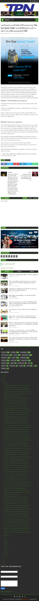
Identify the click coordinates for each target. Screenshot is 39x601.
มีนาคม (5, 552)
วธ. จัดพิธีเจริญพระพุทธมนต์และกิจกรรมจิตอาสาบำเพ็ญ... (16, 505)
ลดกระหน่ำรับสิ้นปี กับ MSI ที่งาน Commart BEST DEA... (16, 515)
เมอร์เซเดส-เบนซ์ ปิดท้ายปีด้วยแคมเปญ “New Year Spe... (16, 528)
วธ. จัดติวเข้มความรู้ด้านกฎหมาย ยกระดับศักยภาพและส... (16, 429)
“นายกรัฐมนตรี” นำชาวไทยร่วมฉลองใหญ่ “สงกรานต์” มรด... (17, 490)
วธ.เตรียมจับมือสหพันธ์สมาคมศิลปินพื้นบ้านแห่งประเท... (16, 419)
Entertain (22, 357)
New (29, 363)
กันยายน (6, 539)
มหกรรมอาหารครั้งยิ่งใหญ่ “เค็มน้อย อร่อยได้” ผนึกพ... (15, 507)
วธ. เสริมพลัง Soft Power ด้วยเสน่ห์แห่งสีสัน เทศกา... (15, 404)
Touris (21, 365)
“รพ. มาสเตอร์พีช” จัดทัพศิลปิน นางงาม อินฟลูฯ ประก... (16, 496)
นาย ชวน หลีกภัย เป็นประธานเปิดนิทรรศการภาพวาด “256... (17, 520)
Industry (4, 363)
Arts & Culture (5, 355)
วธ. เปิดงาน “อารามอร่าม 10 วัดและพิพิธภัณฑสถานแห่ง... (17, 414)
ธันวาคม (6, 383)
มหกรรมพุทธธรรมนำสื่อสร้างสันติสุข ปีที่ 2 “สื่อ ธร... (15, 480)
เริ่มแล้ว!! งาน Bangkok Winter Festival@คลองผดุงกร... (16, 459)
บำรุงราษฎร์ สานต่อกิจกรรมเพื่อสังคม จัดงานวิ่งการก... (16, 444)
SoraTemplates (11, 599)
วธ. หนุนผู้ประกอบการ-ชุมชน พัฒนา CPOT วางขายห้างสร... (17, 448)
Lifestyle (4, 352)
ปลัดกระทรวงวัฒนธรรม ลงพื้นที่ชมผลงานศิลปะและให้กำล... (17, 484)
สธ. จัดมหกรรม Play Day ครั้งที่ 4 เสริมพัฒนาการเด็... (15, 461)
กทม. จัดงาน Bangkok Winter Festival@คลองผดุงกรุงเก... (16, 471)
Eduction (4, 368)
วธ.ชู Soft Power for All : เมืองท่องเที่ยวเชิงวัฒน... (15, 488)
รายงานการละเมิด (6, 591)
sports (13, 357)
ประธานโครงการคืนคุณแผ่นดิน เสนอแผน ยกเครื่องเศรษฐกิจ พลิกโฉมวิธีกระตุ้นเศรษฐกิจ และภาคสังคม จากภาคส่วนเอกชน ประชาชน (23, 339)
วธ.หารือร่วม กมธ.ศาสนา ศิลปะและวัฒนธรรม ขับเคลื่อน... (17, 467)
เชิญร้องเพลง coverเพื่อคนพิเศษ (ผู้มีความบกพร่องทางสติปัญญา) (23, 274)
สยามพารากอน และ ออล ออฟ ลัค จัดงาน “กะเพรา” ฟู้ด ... (16, 524)
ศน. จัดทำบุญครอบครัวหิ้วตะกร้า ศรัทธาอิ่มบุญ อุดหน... (16, 454)
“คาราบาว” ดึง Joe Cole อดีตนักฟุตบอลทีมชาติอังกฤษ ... (16, 513)
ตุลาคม (5, 537)
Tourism (4, 360)
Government (24, 352)
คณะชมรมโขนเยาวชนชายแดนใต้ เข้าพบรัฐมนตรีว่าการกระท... (18, 482)
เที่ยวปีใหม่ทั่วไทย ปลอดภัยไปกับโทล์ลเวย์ (12, 395)
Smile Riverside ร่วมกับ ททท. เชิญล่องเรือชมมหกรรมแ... (16, 511)
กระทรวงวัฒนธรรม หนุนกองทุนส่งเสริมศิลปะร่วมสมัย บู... (16, 425)
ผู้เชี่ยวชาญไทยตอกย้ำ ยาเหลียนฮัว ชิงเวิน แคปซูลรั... (15, 465)
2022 (3, 558)
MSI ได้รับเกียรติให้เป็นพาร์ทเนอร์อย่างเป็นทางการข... (16, 475)
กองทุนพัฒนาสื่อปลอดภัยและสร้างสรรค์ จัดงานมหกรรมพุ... (17, 456)
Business (8, 160)
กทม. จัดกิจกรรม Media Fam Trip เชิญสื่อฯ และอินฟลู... (16, 463)
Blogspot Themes (25, 599)
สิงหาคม (6, 541)
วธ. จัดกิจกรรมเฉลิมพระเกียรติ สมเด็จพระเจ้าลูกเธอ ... (16, 499)
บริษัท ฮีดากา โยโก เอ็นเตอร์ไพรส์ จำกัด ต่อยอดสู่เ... (15, 421)
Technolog (12, 365)
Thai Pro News (8, 264)
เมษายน (6, 550)
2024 (3, 379)
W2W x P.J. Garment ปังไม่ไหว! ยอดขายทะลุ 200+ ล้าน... (16, 431)
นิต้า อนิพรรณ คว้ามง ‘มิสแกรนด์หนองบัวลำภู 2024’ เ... (16, 433)
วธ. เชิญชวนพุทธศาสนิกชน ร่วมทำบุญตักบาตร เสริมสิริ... (16, 385)
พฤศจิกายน (6, 535)
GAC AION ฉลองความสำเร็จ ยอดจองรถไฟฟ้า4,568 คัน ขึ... (17, 435)
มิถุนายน (6, 545)
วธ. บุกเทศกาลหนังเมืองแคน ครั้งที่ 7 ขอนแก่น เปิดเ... (15, 477)
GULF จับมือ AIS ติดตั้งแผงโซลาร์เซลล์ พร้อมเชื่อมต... (15, 406)
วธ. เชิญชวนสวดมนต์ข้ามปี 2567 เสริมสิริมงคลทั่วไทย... (16, 408)
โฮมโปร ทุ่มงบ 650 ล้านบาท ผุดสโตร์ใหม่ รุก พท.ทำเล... (16, 442)
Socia (28, 365)
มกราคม (6, 556)
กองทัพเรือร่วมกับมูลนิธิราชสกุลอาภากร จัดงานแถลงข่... (16, 412)
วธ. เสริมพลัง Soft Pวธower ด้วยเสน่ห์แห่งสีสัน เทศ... (15, 416)
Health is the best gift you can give (11, 494)
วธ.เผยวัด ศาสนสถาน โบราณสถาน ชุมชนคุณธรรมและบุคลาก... (18, 391)
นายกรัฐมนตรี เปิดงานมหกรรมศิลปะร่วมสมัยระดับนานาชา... (17, 486)
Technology (24, 360)
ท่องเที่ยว (12, 363)
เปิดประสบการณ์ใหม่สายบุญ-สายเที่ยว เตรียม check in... (16, 530)
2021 (3, 561)
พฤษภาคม (6, 547)
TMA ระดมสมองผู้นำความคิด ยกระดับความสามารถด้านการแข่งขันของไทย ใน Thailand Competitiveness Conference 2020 (23, 283)
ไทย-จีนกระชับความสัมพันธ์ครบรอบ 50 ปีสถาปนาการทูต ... (17, 393)
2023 (3, 381)
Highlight (4, 357)
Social (15, 355)
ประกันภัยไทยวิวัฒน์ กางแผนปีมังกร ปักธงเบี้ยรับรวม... (16, 469)
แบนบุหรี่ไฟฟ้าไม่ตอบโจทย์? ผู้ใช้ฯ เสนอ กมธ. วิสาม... (15, 423)
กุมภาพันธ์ (6, 554)
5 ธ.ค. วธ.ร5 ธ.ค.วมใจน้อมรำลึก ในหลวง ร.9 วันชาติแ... (16, 517)
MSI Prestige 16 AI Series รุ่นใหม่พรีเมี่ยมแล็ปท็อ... (15, 402)
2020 (3, 563)
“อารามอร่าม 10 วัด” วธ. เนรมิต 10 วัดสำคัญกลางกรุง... (16, 473)
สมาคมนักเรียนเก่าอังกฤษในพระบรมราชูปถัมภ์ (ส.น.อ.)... (16, 450)
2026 (3, 375)
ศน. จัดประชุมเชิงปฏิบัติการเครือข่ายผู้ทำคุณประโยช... (16, 522)
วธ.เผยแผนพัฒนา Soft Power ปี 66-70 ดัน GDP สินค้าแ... (16, 446)
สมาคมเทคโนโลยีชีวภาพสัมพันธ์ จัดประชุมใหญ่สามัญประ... (17, 492)
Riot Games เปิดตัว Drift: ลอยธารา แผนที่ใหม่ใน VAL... (16, 501)
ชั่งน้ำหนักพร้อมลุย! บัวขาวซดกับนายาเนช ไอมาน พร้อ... (16, 526)
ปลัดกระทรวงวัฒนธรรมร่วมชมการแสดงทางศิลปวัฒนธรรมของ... (18, 440)
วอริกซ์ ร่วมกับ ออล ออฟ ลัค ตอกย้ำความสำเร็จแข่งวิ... (16, 400)
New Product (25, 355)
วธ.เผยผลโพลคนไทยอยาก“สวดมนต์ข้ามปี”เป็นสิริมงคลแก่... (17, 389)
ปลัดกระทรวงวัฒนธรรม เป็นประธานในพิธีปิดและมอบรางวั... (17, 532)
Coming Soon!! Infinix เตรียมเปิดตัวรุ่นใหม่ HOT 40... (15, 503)
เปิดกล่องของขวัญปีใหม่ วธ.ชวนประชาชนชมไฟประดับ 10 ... (17, 410)
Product (4, 365)
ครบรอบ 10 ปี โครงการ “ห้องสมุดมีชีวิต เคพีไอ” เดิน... (15, 397)
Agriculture (21, 363)
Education (13, 360)
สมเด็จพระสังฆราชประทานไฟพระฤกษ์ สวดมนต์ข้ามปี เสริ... (17, 437)
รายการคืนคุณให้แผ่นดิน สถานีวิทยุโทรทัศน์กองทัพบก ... (16, 452)
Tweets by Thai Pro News (7, 268)
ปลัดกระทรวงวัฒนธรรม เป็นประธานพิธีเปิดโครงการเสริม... (17, 509)
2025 (3, 377)
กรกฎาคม (6, 543)
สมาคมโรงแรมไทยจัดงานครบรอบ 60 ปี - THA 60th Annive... (17, 427)
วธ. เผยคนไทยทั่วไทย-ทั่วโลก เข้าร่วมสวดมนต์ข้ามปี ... (16, 387)
